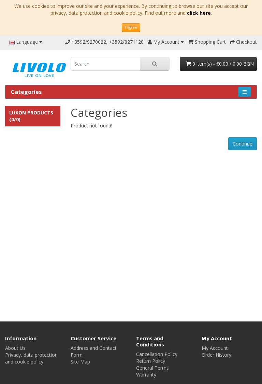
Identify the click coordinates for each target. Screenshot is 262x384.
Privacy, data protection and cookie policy (31, 358)
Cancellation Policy (156, 354)
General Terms (152, 368)
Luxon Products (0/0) (31, 116)
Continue (242, 143)
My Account (215, 348)
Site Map (80, 361)
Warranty (146, 374)
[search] (105, 64)
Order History (216, 355)
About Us (15, 348)
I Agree (131, 27)
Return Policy (150, 361)
